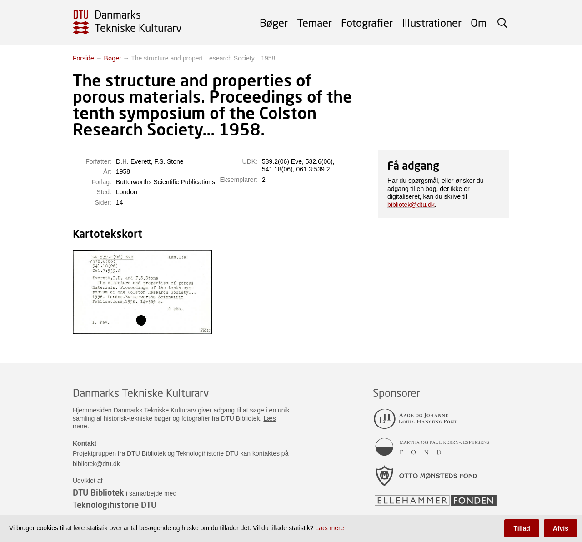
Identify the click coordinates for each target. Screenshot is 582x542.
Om (479, 22)
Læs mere (329, 528)
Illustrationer (432, 22)
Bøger (274, 22)
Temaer (314, 22)
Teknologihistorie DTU (114, 505)
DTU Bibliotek (98, 492)
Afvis (560, 528)
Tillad (521, 528)
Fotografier (367, 22)
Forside (83, 58)
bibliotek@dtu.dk (411, 204)
